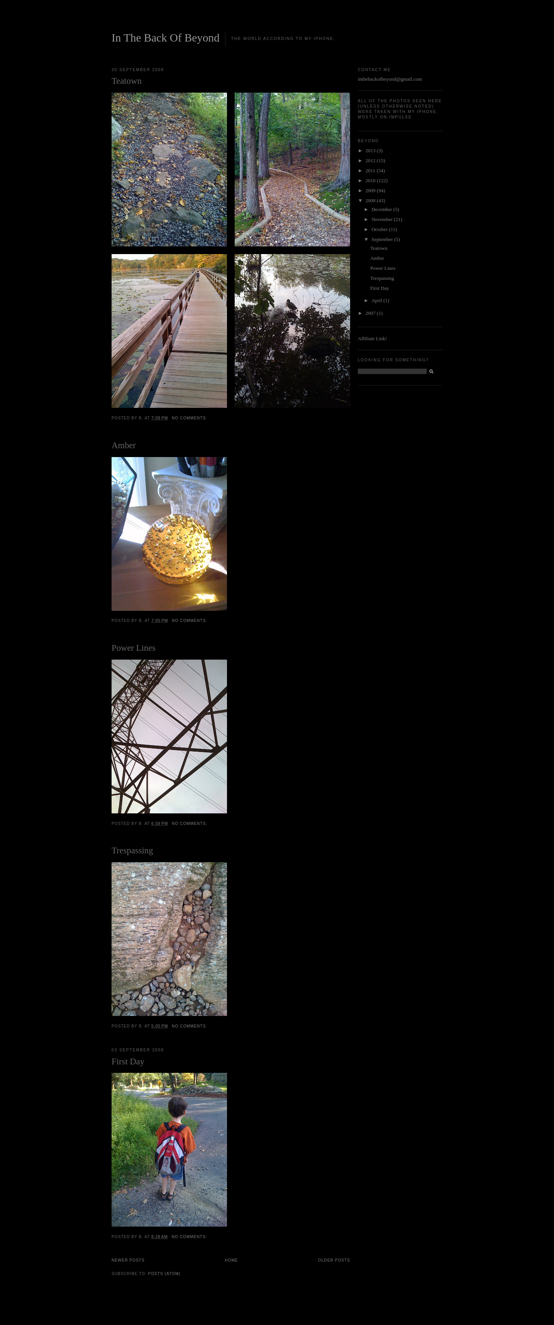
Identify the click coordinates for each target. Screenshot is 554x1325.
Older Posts (334, 1260)
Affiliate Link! (372, 338)
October (380, 229)
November (383, 219)
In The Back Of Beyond (166, 38)
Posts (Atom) (164, 1274)
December (383, 209)
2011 (371, 170)
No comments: (190, 418)
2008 (371, 200)
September (383, 239)
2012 (371, 160)
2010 (371, 180)
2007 (371, 313)
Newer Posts (128, 1260)
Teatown (127, 81)
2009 (371, 190)
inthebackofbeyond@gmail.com (390, 79)
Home (231, 1260)
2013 (371, 150)
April (378, 300)
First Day (128, 1061)
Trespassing (132, 850)
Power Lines (133, 648)
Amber (124, 445)
